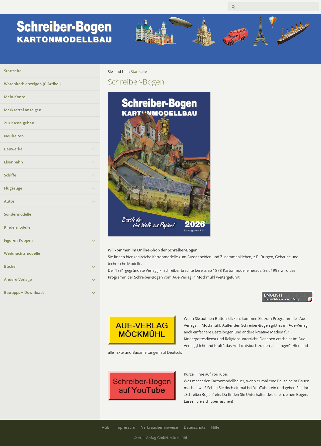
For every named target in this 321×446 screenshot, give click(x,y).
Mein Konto (14, 96)
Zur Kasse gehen (19, 122)
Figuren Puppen (18, 240)
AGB (106, 427)
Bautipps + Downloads (24, 292)
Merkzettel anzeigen (22, 109)
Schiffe (10, 174)
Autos (9, 201)
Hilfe (215, 427)
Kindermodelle (17, 227)
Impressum (125, 427)
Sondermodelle (17, 214)
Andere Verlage (18, 279)
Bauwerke (13, 148)
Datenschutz (194, 427)
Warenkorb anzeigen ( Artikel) (32, 83)
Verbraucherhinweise (159, 427)
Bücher (10, 266)
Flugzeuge (13, 188)
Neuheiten (14, 135)
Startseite (13, 70)
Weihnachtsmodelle (22, 253)
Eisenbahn (13, 161)
